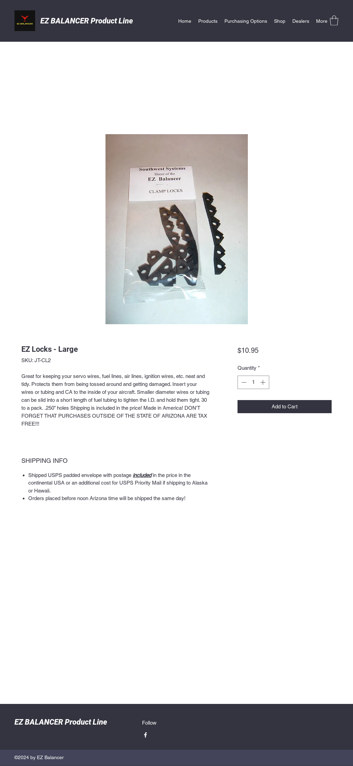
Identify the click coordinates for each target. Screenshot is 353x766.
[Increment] (263, 382)
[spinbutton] (253, 382)
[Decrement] (243, 382)
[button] (334, 21)
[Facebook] (145, 735)
